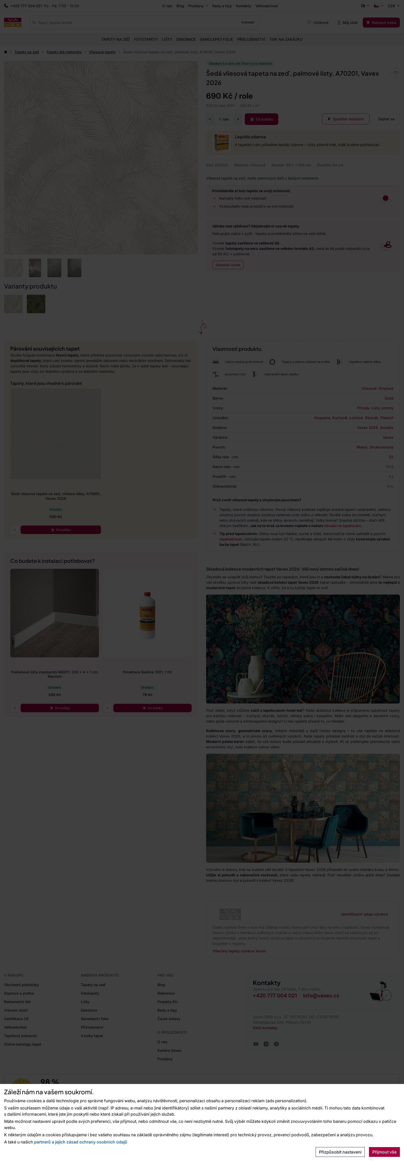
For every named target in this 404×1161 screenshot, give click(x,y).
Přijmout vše (384, 1152)
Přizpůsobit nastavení (340, 1152)
